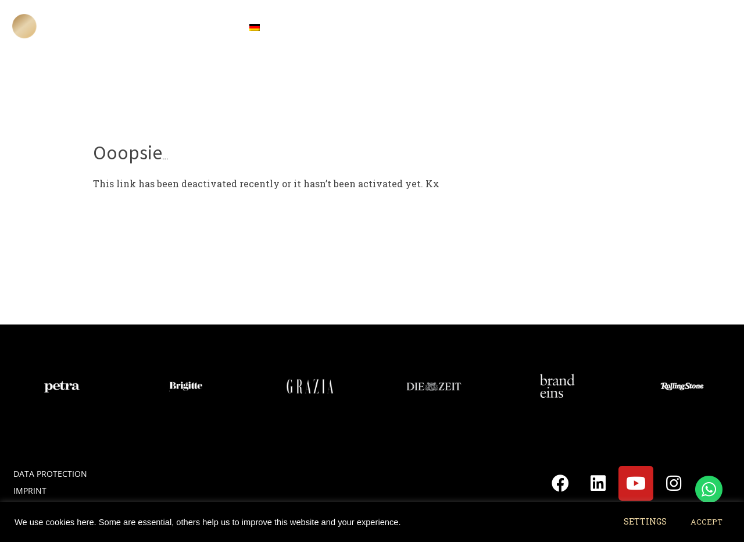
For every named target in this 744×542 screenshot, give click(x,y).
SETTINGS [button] (645, 521)
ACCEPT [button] (706, 521)
